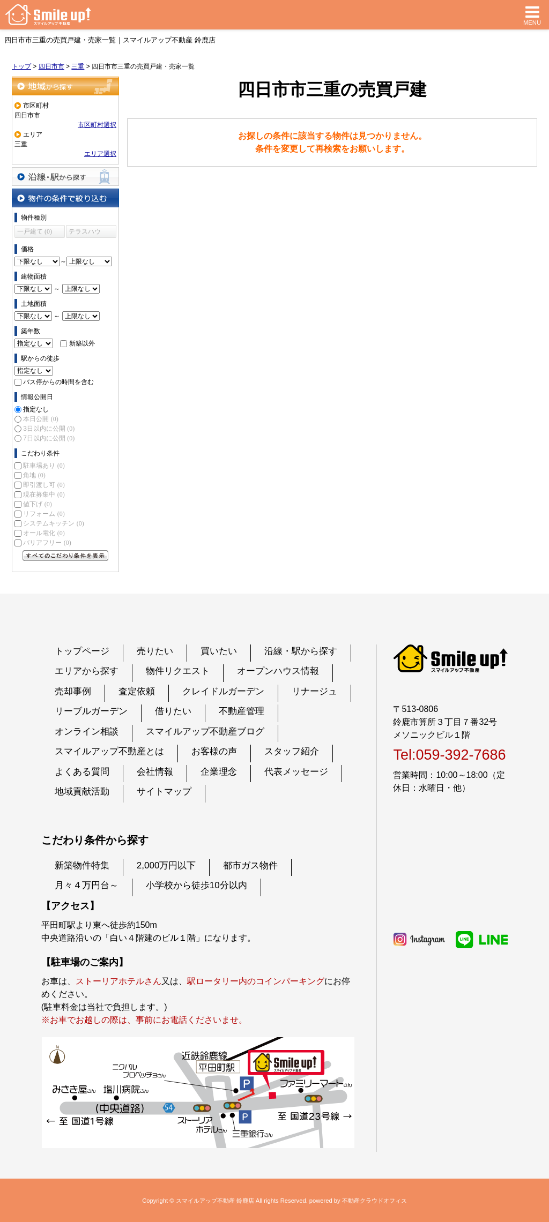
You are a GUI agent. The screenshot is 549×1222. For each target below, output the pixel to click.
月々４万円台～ (86, 885)
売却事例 (73, 691)
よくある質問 (82, 772)
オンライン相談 (86, 731)
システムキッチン (53, 523)
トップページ (82, 651)
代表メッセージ (296, 772)
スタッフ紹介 (291, 751)
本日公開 (40, 419)
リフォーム (43, 514)
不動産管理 (241, 711)
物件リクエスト (178, 671)
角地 (34, 475)
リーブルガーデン (91, 711)
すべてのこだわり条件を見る (65, 555)
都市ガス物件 (250, 865)
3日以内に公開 (49, 428)
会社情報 (155, 772)
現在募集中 (43, 494)
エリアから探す (86, 671)
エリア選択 (100, 154)
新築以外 (82, 343)
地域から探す (65, 86)
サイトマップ (164, 791)
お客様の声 (214, 751)
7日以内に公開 (49, 438)
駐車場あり (43, 465)
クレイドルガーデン (223, 691)
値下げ (37, 504)
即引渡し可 (43, 485)
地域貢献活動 (82, 791)
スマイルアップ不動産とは (109, 751)
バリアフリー (47, 542)
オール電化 (43, 533)
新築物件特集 (82, 865)
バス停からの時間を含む (58, 382)
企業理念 (219, 772)
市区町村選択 (97, 125)
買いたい (219, 651)
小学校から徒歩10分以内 (196, 885)
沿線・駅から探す (65, 176)
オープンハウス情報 (278, 671)
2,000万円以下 (166, 865)
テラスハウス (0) (85, 233)
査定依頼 (136, 691)
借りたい (173, 711)
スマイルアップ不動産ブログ (205, 731)
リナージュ (314, 691)
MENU (532, 15)
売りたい (155, 651)
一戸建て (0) (34, 231)
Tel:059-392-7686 (449, 755)
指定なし (36, 409)
